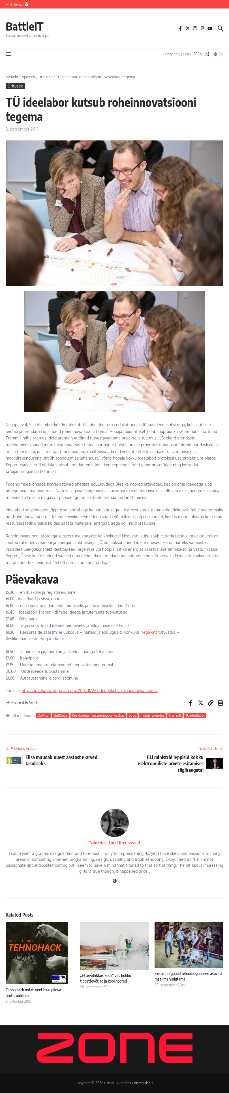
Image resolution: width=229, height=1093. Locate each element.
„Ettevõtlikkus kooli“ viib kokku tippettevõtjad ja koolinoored (105, 978)
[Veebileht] (115, 881)
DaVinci (43, 715)
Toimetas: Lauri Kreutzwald (114, 843)
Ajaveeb (28, 76)
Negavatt (148, 632)
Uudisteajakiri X (141, 1083)
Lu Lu (132, 715)
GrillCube (60, 715)
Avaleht (12, 76)
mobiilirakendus (152, 715)
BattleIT (25, 26)
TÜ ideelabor (195, 715)
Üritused (45, 76)
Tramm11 (175, 715)
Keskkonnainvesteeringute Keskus (98, 715)
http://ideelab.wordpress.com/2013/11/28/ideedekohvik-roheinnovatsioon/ (90, 690)
